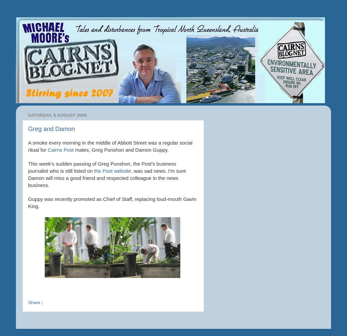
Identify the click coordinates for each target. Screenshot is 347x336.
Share (34, 302)
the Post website (112, 171)
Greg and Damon (51, 129)
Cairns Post (61, 150)
